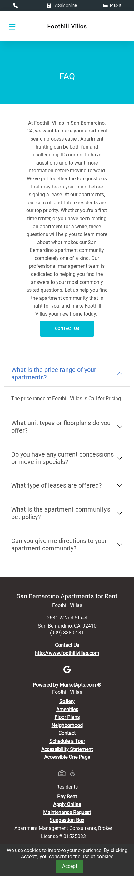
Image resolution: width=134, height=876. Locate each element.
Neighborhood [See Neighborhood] (67, 725)
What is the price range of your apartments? (53, 373)
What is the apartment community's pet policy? (60, 513)
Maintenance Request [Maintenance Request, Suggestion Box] (67, 812)
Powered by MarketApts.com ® (67, 685)
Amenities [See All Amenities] (67, 709)
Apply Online (62, 5)
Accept (69, 866)
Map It (112, 5)
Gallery (67, 701)
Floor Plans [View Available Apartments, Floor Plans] (67, 717)
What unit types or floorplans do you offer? (61, 426)
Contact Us (67, 328)
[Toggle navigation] (12, 26)
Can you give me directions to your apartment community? (59, 544)
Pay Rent (67, 797)
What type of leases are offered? (56, 485)
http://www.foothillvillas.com (67, 653)
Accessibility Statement (67, 749)
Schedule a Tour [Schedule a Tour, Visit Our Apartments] (67, 741)
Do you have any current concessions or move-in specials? (62, 458)
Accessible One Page (67, 757)
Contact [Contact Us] (67, 733)
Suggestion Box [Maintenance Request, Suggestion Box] (67, 820)
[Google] (67, 669)
